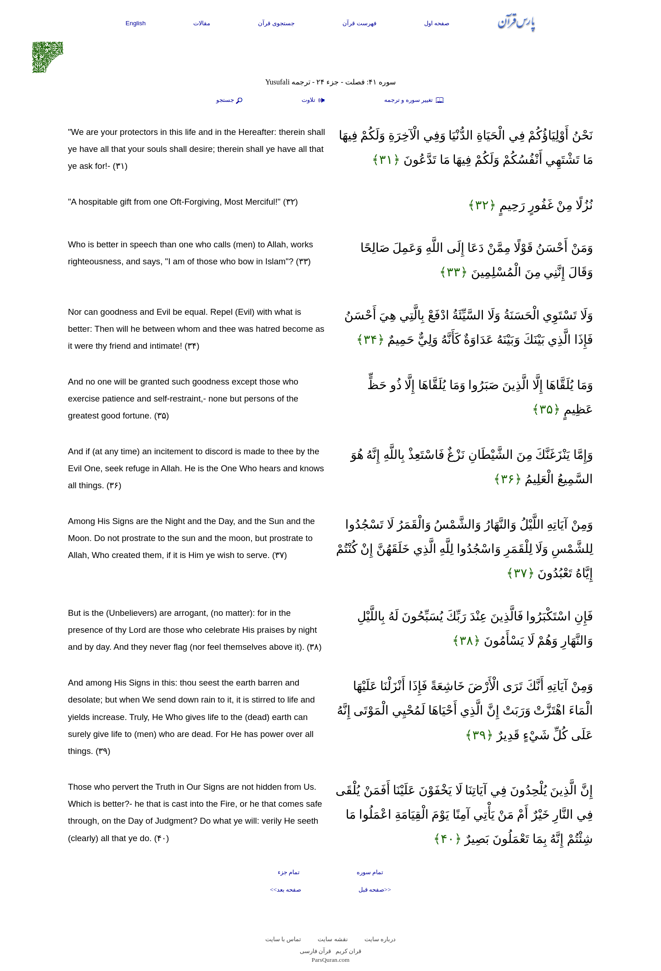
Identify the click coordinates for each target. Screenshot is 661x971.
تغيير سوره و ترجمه (414, 100)
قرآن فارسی (315, 951)
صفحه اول (437, 23)
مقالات (201, 23)
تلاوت (314, 100)
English (136, 23)
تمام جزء (289, 872)
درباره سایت (380, 939)
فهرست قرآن (359, 23)
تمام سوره (370, 872)
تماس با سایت (283, 939)
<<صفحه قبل (375, 889)
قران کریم (348, 951)
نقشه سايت (332, 939)
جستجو (230, 100)
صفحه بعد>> (285, 889)
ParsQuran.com (331, 959)
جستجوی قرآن (276, 23)
